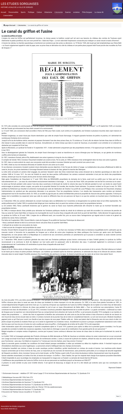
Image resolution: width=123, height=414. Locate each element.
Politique (31, 12)
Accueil (3, 12)
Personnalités (13, 12)
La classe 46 (99, 12)
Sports (23, 12)
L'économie (59, 12)
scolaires (76, 12)
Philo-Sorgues (87, 12)
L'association (8, 15)
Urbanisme (48, 12)
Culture (39, 12)
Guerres (68, 12)
